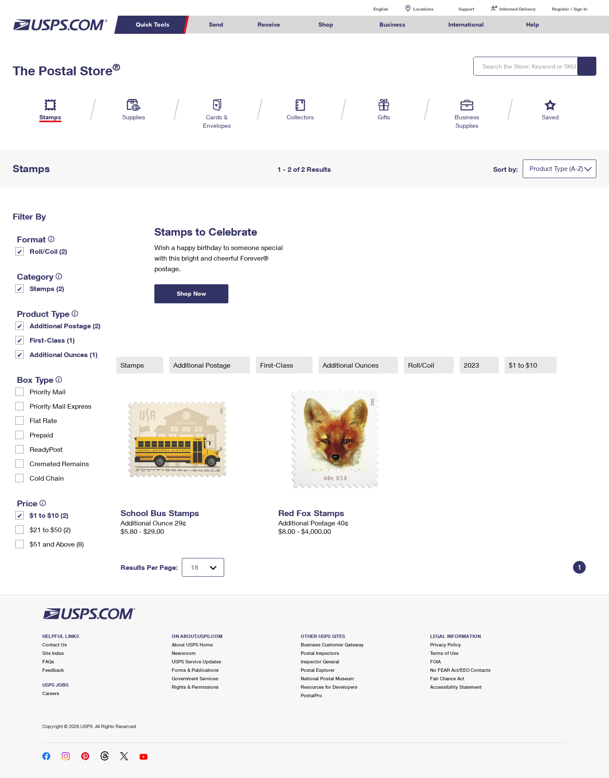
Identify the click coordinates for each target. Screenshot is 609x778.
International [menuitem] (466, 24)
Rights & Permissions (195, 687)
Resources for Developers (329, 687)
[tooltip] (51, 239)
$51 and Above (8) (57, 544)
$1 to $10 (524, 365)
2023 (472, 365)
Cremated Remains (59, 463)
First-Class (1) (52, 340)
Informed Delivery (517, 8)
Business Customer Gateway (332, 644)
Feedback (53, 670)
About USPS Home (192, 644)
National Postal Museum (327, 678)
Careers (50, 693)
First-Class (277, 365)
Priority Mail (48, 392)
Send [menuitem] (216, 24)
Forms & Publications (195, 670)
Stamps (133, 365)
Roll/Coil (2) (48, 251)
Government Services (195, 678)
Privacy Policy (445, 644)
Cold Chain (47, 478)
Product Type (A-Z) (556, 168)
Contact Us (54, 644)
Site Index (53, 653)
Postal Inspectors (320, 653)
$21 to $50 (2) (50, 529)
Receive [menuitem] (269, 24)
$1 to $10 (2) (49, 515)
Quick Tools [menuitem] (153, 24)
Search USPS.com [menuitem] (572, 25)
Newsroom (184, 653)
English (372, 9)
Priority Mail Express (60, 406)
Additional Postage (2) (65, 326)
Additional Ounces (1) (64, 354)
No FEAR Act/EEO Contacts (460, 670)
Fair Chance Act (447, 678)
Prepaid (41, 435)
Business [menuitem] (392, 24)
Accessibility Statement (456, 687)
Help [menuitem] (532, 24)
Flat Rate (43, 420)
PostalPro (311, 695)
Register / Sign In (569, 8)
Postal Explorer (318, 670)
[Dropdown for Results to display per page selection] (203, 567)
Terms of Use (444, 653)
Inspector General (320, 661)
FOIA (435, 661)
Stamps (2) (47, 288)
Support (466, 8)
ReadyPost (46, 449)
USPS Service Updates (196, 661)
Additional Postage (202, 365)
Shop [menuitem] (325, 24)
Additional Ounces (351, 365)
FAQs (48, 661)
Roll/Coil (422, 365)
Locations (423, 8)
